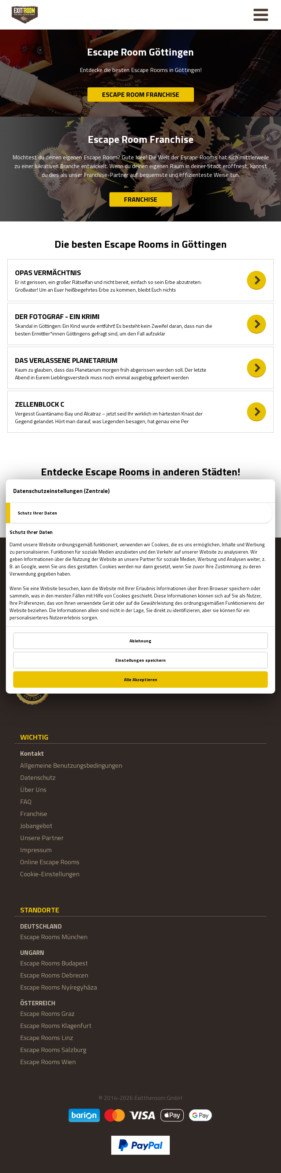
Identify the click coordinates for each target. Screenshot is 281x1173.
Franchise (140, 199)
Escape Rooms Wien (48, 1062)
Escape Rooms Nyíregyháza (58, 987)
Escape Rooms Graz (47, 1013)
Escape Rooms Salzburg (53, 1050)
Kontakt (32, 753)
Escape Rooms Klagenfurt (55, 1025)
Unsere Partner (42, 838)
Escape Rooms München (53, 937)
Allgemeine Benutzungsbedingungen (71, 765)
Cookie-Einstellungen (49, 874)
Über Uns (33, 789)
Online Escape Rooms (49, 862)
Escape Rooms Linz (46, 1038)
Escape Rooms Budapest (54, 963)
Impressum (36, 850)
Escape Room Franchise (140, 94)
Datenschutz (38, 777)
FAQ (25, 801)
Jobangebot (36, 826)
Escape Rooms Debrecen (54, 975)
